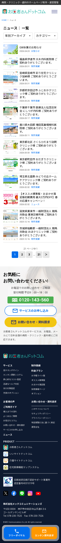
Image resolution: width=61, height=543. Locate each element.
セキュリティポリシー (41, 413)
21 (39, 254)
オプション (36, 394)
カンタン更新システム (13, 375)
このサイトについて (40, 409)
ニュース (7, 434)
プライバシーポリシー (41, 418)
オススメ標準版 (38, 380)
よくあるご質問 (10, 416)
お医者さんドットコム (17, 447)
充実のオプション (11, 393)
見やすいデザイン (11, 370)
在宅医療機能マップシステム (21, 467)
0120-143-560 (30, 300)
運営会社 (35, 427)
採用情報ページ (38, 389)
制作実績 (36, 365)
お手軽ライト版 (38, 376)
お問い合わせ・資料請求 (30, 322)
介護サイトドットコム (17, 460)
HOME (4, 20)
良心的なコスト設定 (12, 379)
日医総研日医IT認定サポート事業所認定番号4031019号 (26, 482)
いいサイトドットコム (17, 454)
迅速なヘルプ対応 (11, 384)
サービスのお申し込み (30, 311)
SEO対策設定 (9, 388)
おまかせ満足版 (38, 385)
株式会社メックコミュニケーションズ (22, 504)
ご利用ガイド (10, 407)
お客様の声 (9, 401)
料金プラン (37, 370)
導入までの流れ (10, 412)
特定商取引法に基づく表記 (43, 422)
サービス (7, 365)
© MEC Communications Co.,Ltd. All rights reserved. (22, 522)
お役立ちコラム (10, 421)
